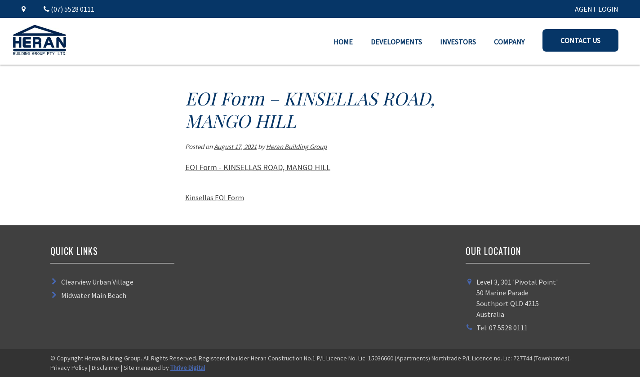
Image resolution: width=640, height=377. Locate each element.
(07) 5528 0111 (69, 8)
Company (509, 41)
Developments (396, 41)
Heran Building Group (296, 146)
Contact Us (580, 40)
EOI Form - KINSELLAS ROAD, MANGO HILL (257, 167)
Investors (458, 41)
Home (343, 41)
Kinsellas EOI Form (214, 197)
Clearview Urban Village (97, 281)
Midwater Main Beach (93, 295)
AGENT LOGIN (596, 8)
